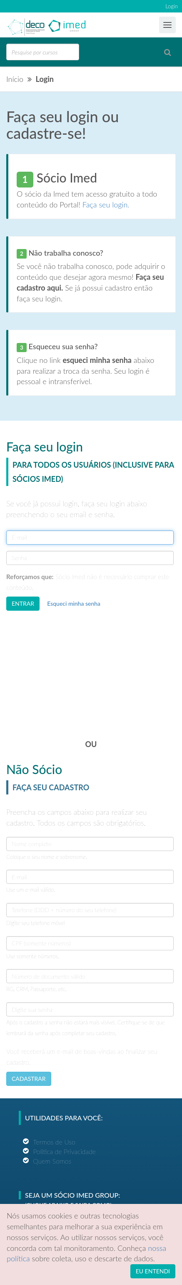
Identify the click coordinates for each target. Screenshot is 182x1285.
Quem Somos (52, 1161)
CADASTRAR (29, 1078)
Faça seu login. (106, 204)
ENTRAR (23, 603)
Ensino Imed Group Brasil (39, 25)
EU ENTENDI (153, 1271)
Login (171, 6)
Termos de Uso (54, 1142)
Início (14, 79)
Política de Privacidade (64, 1151)
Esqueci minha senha (73, 603)
